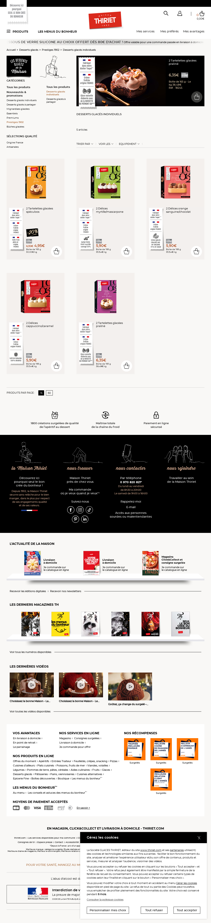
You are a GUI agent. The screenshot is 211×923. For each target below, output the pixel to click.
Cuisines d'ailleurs (24, 765)
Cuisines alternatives (89, 774)
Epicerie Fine (21, 778)
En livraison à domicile (27, 738)
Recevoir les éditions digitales (28, 591)
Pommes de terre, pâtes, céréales (47, 769)
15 (41, 392)
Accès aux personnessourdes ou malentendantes (131, 514)
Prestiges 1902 (50, 49)
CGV (79, 838)
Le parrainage (21, 746)
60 (49, 392)
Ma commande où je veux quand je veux (80, 491)
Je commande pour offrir (75, 746)
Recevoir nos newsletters (65, 591)
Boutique (63, 778)
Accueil (11, 49)
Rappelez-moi (131, 501)
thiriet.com (20, 838)
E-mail (131, 507)
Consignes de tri (26, 842)
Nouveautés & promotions (16, 93)
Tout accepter (187, 910)
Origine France (15, 142)
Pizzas (113, 761)
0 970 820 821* (131, 482)
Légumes (19, 769)
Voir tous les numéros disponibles (30, 652)
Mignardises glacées (18, 108)
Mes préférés (169, 31)
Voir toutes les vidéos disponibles (30, 711)
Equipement (127, 144)
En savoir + (83, 807)
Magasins (65, 738)
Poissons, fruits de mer (70, 765)
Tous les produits (18, 87)
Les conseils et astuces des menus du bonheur (57, 792)
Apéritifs (44, 761)
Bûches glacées (15, 126)
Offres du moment (24, 761)
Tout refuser (154, 910)
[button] (179, 14)
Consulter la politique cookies (105, 899)
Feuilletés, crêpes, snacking (90, 761)
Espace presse (44, 842)
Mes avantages (193, 31)
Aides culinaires (80, 769)
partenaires (177, 850)
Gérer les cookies (186, 883)
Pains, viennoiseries (62, 774)
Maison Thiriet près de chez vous (80, 480)
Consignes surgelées (87, 738)
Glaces (106, 769)
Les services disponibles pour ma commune (51, 838)
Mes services (145, 31)
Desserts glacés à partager (21, 104)
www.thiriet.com (151, 850)
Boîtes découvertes (43, 778)
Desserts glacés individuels (79, 49)
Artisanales (13, 146)
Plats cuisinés (45, 765)
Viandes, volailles (97, 765)
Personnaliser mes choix (108, 910)
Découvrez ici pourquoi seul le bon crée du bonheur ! (29, 481)
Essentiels (12, 113)
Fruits (96, 769)
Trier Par (83, 144)
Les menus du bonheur (57, 31)
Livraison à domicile (71, 742)
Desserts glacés (28, 49)
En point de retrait (24, 742)
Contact (59, 842)
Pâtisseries (41, 774)
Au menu (19, 792)
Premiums (13, 117)
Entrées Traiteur (61, 761)
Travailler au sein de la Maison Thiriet (181, 480)
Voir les (104, 144)
